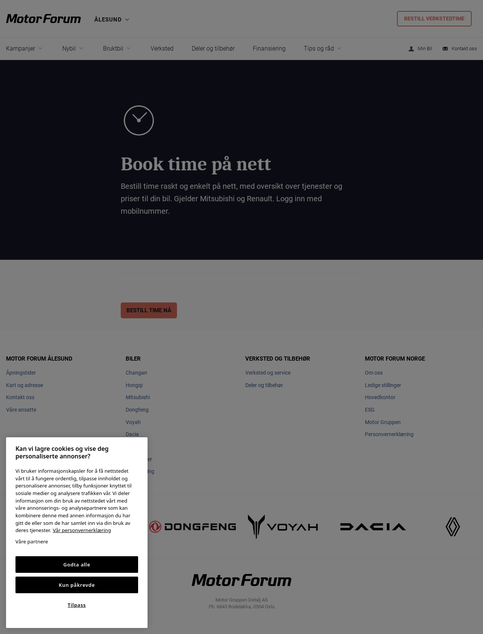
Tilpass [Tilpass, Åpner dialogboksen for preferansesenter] (77, 605)
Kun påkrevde (77, 585)
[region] (77, 532)
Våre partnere (31, 541)
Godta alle (77, 564)
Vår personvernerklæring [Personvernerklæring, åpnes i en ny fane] (82, 530)
